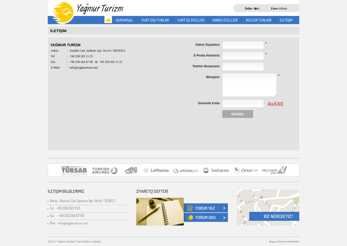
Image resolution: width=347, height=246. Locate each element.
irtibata (279, 8)
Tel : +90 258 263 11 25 (65, 208)
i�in (252, 8)
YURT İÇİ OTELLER (190, 20)
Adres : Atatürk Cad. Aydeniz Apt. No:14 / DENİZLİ (82, 200)
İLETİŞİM (286, 20)
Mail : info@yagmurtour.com (69, 223)
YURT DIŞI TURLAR (155, 20)
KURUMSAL (124, 20)
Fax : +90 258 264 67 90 (67, 215)
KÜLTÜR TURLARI (259, 20)
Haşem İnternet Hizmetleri (284, 241)
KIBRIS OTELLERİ (225, 20)
